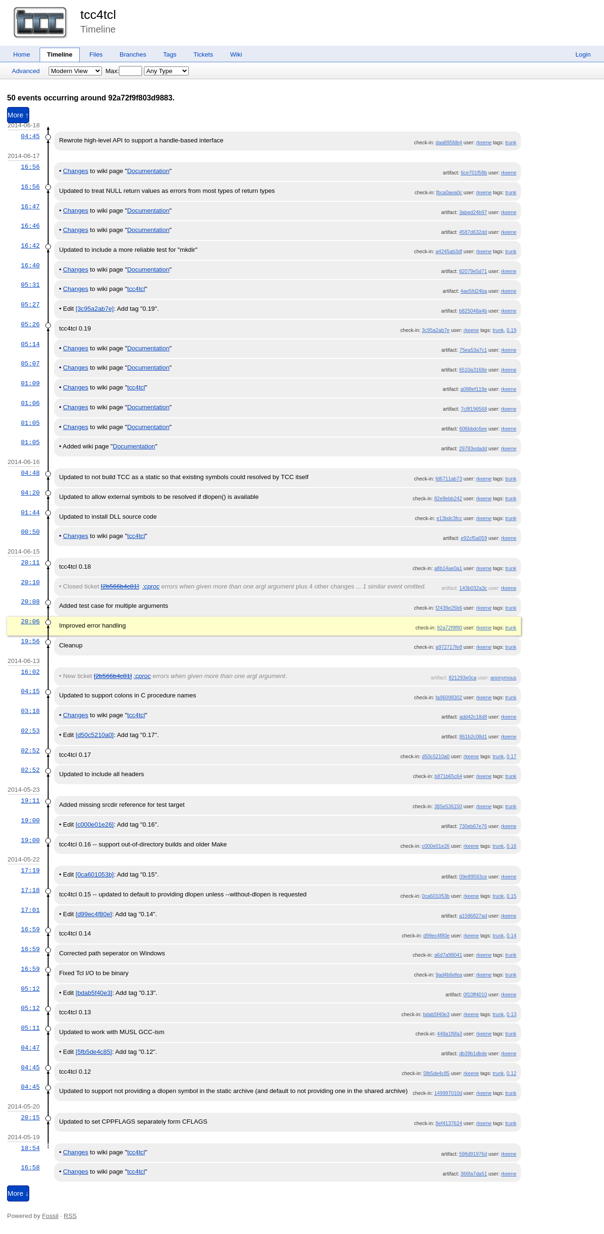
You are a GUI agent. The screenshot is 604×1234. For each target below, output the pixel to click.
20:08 (30, 601)
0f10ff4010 (475, 994)
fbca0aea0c (449, 192)
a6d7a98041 (448, 955)
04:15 (30, 691)
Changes (75, 170)
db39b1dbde (473, 1053)
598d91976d (473, 1154)
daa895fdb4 (449, 142)
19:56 (30, 641)
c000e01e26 (436, 846)
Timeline (60, 54)
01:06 (30, 403)
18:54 (30, 1148)
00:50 (30, 532)
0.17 (512, 756)
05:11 (30, 1028)
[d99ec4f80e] (94, 914)
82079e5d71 (473, 271)
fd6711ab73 (449, 478)
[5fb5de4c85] (94, 1051)
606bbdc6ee (473, 428)
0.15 (512, 896)
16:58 (30, 1167)
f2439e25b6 (449, 608)
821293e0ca (463, 677)
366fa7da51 (474, 1173)
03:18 (30, 711)
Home (21, 54)
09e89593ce (473, 876)
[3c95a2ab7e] (95, 308)
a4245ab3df (449, 251)
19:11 (30, 800)
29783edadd (473, 448)
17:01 (30, 910)
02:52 (30, 750)
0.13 (512, 1014)
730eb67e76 (473, 826)
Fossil (50, 1215)
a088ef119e (474, 389)
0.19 (512, 330)
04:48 (30, 473)
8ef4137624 (449, 1123)
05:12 (30, 989)
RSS (70, 1215)
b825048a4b (473, 311)
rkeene (484, 142)
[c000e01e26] (95, 824)
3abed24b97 (473, 212)
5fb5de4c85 (436, 1073)
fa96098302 (449, 697)
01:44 (30, 512)
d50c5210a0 (436, 756)
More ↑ (18, 115)
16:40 (30, 265)
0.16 (512, 846)
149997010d (448, 1093)
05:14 (30, 344)
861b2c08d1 (473, 736)
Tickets (203, 54)
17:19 (30, 870)
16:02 (30, 672)
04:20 (30, 493)
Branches (133, 54)
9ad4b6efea (449, 974)
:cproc (151, 586)
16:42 (30, 245)
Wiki (236, 54)
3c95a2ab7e (436, 330)
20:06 (30, 621)
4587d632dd (473, 232)
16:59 (30, 929)
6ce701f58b (474, 172)
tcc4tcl (98, 15)
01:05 (30, 423)
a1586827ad (473, 916)
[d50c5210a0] (95, 734)
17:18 (30, 890)
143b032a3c (473, 588)
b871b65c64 (448, 776)
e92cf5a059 (474, 538)
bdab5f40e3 (436, 1014)
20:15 (30, 1117)
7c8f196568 (474, 409)
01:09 (30, 383)
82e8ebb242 (448, 498)
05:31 (30, 285)
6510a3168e (473, 370)
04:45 (30, 136)
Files (95, 54)
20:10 (30, 582)
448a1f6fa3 (449, 1033)
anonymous (503, 677)
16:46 (30, 226)
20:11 (30, 562)
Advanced (26, 71)
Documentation (148, 170)
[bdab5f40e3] (94, 992)
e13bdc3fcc (449, 518)
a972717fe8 (449, 647)
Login (583, 54)
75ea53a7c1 (473, 350)
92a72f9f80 (449, 627)
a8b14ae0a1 (448, 568)
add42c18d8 (473, 717)
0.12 (512, 1073)
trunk (511, 142)
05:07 (30, 363)
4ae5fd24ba (474, 291)
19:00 (30, 820)
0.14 (512, 935)
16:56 (30, 167)
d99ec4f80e (436, 935)
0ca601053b (436, 896)
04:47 (30, 1048)
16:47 (30, 206)
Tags (169, 54)
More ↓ (18, 1193)
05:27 (30, 304)
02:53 (30, 731)
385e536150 (448, 806)
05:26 (30, 324)
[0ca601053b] (95, 874)
